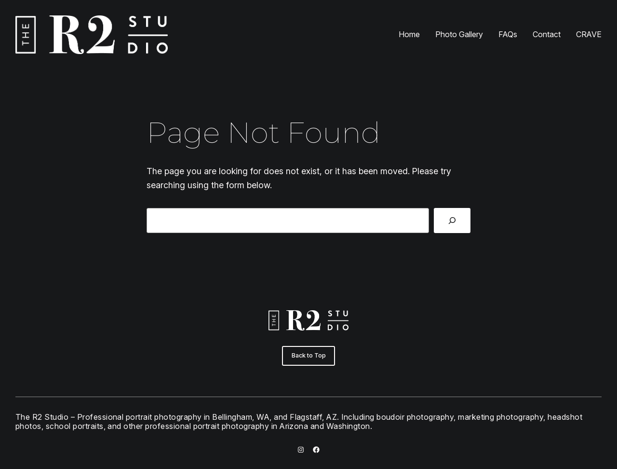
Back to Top (309, 355)
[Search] (452, 220)
